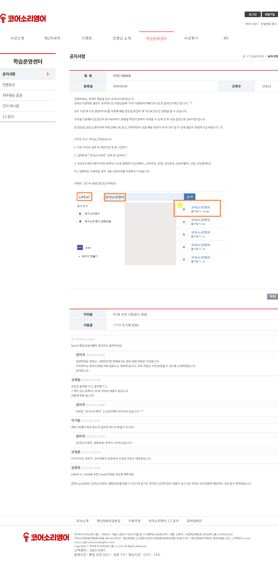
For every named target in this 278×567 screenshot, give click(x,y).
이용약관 (134, 520)
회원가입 (270, 14)
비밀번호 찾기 (269, 23)
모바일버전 (194, 520)
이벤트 (87, 38)
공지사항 (8, 74)
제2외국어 (52, 38)
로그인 (253, 14)
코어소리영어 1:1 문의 (163, 520)
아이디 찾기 (251, 23)
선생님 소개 (122, 38)
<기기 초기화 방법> (126, 325)
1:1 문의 (8, 116)
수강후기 (191, 38)
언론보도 (8, 85)
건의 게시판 (10, 106)
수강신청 (17, 38)
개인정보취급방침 (108, 520)
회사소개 (82, 520)
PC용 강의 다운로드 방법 (130, 314)
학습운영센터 (156, 38)
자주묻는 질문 (12, 95)
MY (226, 38)
